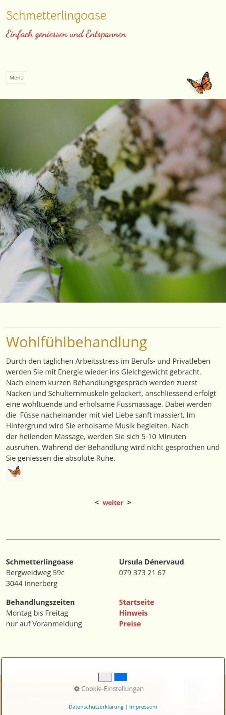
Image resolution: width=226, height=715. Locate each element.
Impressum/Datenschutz (70, 695)
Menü (17, 77)
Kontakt (118, 695)
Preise (130, 623)
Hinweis (133, 613)
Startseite (136, 602)
